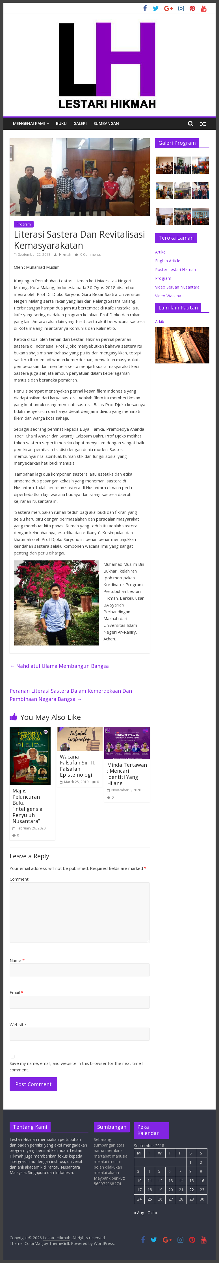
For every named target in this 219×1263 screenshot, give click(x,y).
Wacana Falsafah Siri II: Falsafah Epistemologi (77, 765)
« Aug (139, 1212)
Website (18, 1024)
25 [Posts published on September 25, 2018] (150, 1199)
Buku (61, 123)
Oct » (152, 1212)
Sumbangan (106, 123)
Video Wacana (168, 295)
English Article (167, 260)
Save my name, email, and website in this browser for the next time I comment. (77, 1066)
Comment (19, 879)
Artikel (160, 252)
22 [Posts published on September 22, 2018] (191, 1189)
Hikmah (65, 254)
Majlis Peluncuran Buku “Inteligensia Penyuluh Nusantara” (27, 805)
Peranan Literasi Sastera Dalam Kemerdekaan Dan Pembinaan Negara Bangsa (71, 694)
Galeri (80, 123)
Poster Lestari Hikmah (175, 269)
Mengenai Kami (29, 123)
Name (17, 960)
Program (24, 224)
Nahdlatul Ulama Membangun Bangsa (59, 665)
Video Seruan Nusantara (177, 287)
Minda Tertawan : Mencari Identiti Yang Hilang (127, 774)
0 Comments (88, 254)
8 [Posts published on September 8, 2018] (190, 1171)
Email (16, 992)
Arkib (159, 321)
